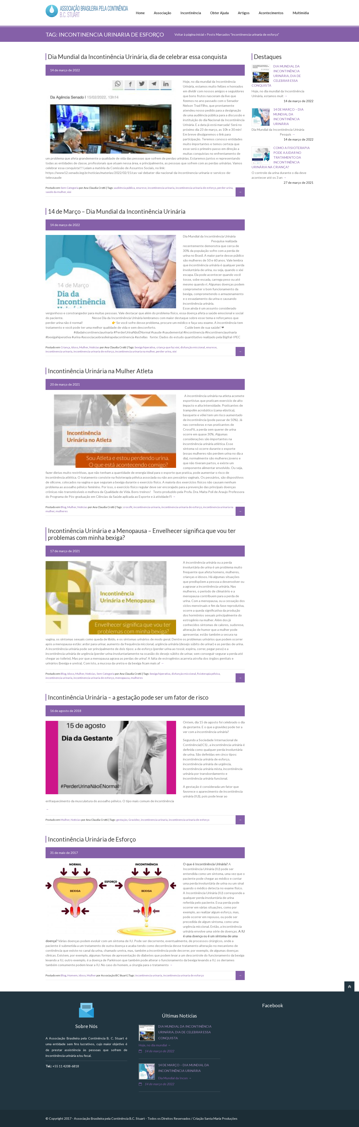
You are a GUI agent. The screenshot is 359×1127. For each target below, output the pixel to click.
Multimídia (301, 13)
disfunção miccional (192, 347)
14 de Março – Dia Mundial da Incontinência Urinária (116, 211)
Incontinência (190, 13)
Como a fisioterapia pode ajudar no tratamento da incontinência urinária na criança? (281, 157)
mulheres (62, 511)
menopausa (122, 677)
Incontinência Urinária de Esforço (92, 839)
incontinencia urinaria (161, 187)
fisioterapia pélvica (208, 673)
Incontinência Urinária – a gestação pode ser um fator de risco (128, 697)
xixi (69, 192)
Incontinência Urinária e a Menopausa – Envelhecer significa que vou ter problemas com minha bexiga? (142, 534)
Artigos (244, 13)
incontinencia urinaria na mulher (135, 351)
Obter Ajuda (219, 13)
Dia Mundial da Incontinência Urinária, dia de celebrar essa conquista (276, 75)
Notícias (94, 347)
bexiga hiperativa (145, 347)
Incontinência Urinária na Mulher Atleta (100, 371)
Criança (65, 347)
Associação (162, 13)
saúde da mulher (56, 192)
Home (140, 13)
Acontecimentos (271, 13)
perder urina (225, 187)
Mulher (83, 347)
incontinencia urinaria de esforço (196, 187)
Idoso (74, 347)
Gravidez (134, 819)
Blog (63, 507)
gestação (121, 819)
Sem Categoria (70, 187)
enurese (141, 187)
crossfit (127, 507)
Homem (72, 975)
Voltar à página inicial (189, 34)
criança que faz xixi (167, 347)
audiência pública (124, 187)
